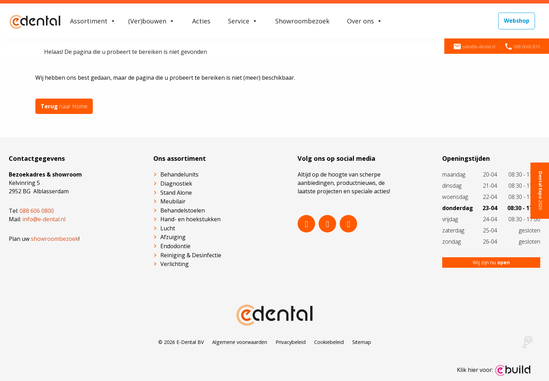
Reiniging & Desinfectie (190, 255)
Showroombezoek (302, 21)
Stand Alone (176, 192)
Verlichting (174, 264)
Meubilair (173, 201)
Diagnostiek (176, 183)
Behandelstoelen (182, 210)
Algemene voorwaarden (239, 342)
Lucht (167, 228)
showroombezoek (54, 239)
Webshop (516, 20)
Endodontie (175, 246)
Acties (201, 21)
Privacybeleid (291, 342)
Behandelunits (179, 174)
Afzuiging (173, 237)
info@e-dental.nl (43, 219)
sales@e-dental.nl (474, 47)
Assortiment (93, 20)
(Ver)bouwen (151, 20)
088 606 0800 (37, 211)
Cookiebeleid (329, 342)
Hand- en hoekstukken (190, 219)
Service (243, 20)
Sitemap (361, 342)
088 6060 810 (522, 47)
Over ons (364, 20)
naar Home (64, 106)
